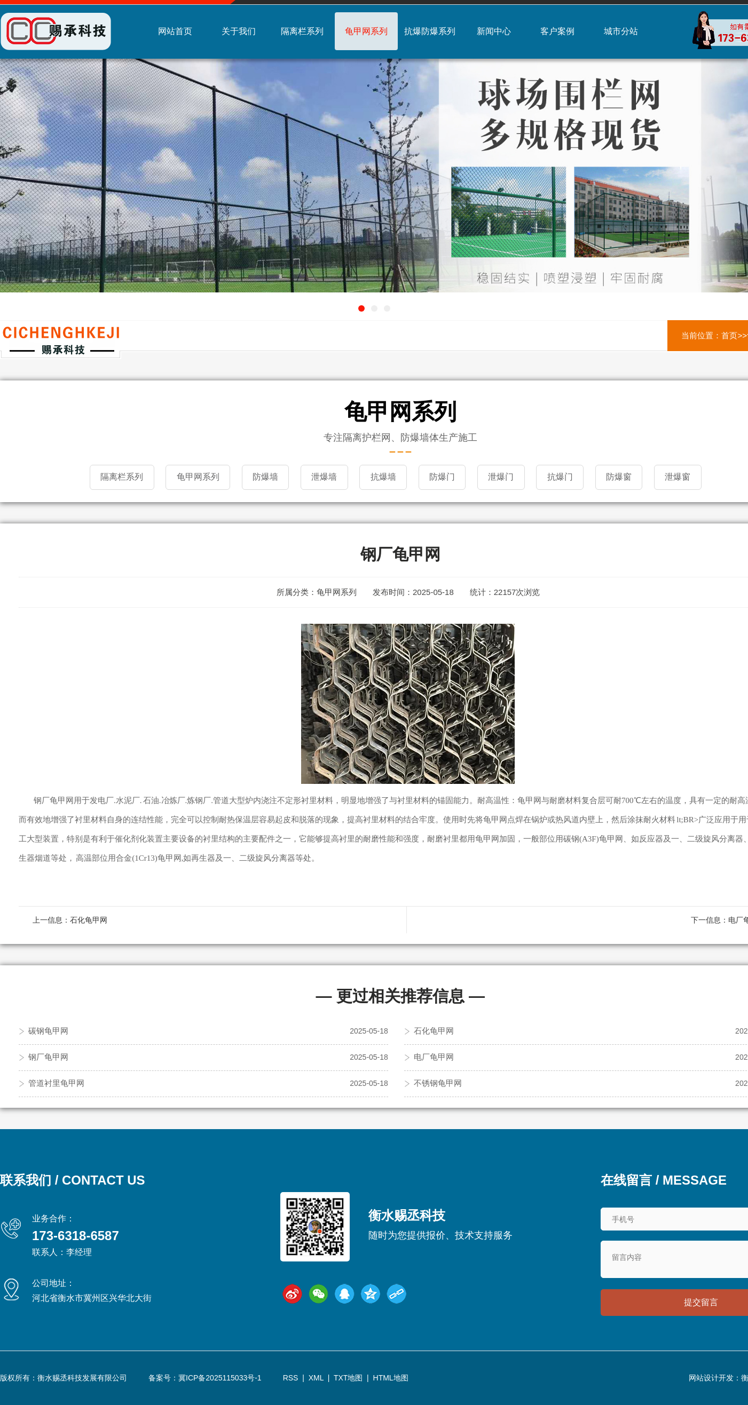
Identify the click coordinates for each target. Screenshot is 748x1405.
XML (316, 1378)
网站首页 (175, 31)
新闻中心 (494, 31)
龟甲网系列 (366, 31)
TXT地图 (348, 1378)
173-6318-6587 (75, 1234)
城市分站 (621, 31)
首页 (729, 335)
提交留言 (701, 1302)
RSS (290, 1378)
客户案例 (557, 31)
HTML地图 (390, 1378)
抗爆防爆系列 (429, 31)
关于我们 (239, 31)
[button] (361, 308)
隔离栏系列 (302, 31)
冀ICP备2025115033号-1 (220, 1378)
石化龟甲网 (88, 919)
